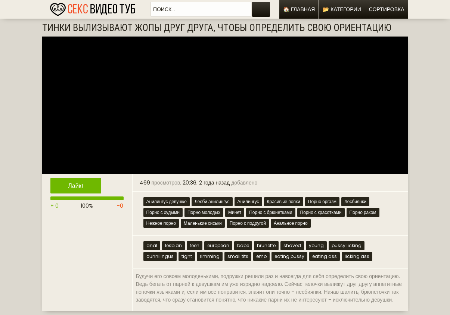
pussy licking (346, 245)
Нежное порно (161, 223)
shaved (292, 245)
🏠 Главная (299, 9)
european (218, 245)
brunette (266, 245)
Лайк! (75, 186)
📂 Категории (342, 9)
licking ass (357, 256)
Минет (234, 212)
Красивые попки (283, 201)
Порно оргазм (322, 201)
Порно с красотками (321, 212)
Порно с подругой (248, 223)
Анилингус (248, 201)
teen (194, 245)
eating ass (324, 256)
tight (186, 256)
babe (243, 245)
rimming (210, 256)
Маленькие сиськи (203, 223)
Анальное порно (291, 223)
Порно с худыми (163, 212)
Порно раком (363, 212)
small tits (237, 256)
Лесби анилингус (212, 201)
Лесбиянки (355, 201)
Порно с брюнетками (270, 212)
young (316, 245)
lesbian (173, 245)
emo (261, 256)
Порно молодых (203, 212)
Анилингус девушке (166, 201)
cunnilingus (160, 256)
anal (151, 245)
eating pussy (289, 256)
